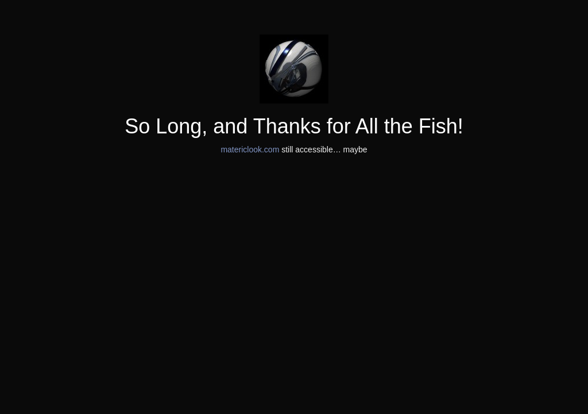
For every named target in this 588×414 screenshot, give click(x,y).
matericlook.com (249, 149)
